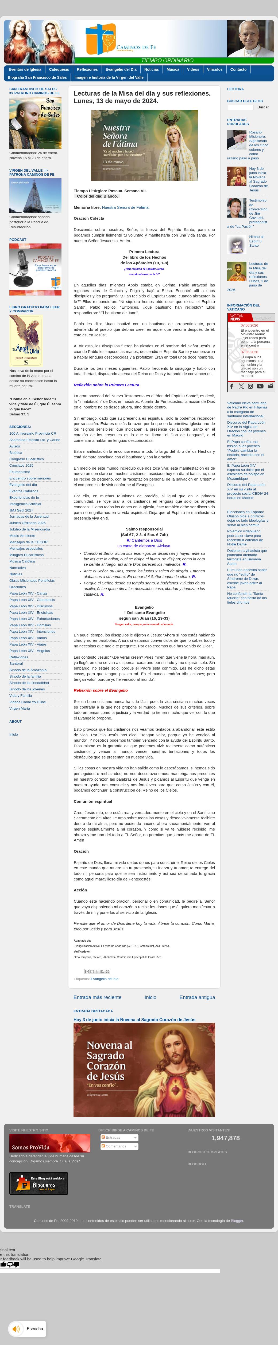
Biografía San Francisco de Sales (37, 77)
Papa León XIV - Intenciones (32, 632)
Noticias (151, 69)
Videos (193, 69)
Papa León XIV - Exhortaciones (34, 619)
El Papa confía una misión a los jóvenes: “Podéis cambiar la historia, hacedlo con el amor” (245, 450)
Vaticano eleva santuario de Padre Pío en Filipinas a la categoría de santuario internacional (247, 409)
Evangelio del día (105, 979)
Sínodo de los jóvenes (27, 689)
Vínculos (215, 69)
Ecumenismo (19, 472)
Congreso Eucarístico (26, 459)
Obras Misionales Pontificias (32, 581)
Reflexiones (87, 69)
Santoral (16, 664)
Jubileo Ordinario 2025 (27, 523)
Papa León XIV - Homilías (30, 625)
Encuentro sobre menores (30, 478)
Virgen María (19, 708)
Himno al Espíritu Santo (256, 241)
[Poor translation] (13, 1264)
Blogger (237, 1221)
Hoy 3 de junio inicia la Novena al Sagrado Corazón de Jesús (134, 1019)
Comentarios (114, 1146)
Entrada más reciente (98, 997)
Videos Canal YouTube (27, 702)
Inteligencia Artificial (25, 504)
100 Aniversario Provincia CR (32, 433)
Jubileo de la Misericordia (29, 529)
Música (173, 69)
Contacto (238, 69)
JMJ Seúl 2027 (21, 510)
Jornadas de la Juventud (29, 516)
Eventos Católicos (23, 491)
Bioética (15, 453)
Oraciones (17, 587)
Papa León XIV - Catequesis (32, 600)
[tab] (239, 317)
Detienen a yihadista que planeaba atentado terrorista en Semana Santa (247, 557)
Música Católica (22, 561)
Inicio (150, 997)
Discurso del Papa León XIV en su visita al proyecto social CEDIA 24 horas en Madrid (247, 491)
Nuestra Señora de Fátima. (126, 207)
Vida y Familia (20, 696)
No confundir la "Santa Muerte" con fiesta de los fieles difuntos (247, 598)
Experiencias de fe (24, 497)
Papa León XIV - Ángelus (29, 651)
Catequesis (59, 69)
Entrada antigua (197, 997)
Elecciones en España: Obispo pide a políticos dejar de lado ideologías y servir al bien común (247, 518)
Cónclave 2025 (21, 465)
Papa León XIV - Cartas (28, 593)
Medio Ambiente (22, 536)
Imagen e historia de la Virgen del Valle (109, 77)
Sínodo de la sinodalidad (29, 683)
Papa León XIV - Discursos (31, 606)
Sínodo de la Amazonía (28, 670)
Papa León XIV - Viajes (28, 644)
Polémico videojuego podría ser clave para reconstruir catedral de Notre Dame (245, 537)
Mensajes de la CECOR (28, 542)
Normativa (17, 568)
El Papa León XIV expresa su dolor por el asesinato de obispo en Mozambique (245, 472)
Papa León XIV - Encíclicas (31, 613)
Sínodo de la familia (25, 676)
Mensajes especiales (26, 548)
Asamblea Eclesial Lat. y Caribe (34, 440)
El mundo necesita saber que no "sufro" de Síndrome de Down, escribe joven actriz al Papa (247, 578)
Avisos (14, 446)
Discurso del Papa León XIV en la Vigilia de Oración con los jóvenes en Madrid (246, 429)
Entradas (111, 1137)
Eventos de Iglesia (25, 69)
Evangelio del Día (121, 69)
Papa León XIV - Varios (28, 638)
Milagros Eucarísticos (26, 555)
